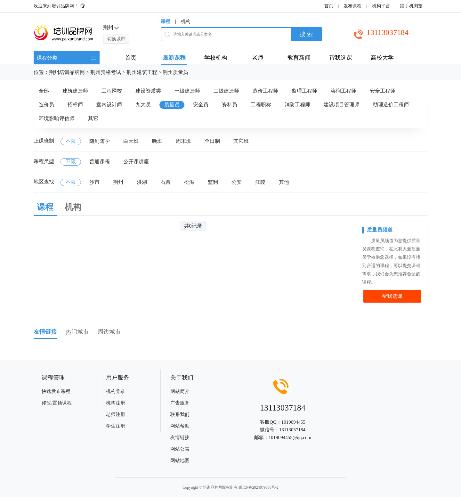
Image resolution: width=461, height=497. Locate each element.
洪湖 (142, 182)
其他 (284, 182)
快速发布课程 (56, 391)
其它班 (241, 141)
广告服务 (180, 402)
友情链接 (180, 437)
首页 (328, 6)
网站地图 (180, 460)
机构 (185, 21)
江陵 (260, 182)
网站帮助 (180, 425)
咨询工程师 (343, 91)
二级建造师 (226, 91)
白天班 (131, 141)
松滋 (189, 182)
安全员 (200, 104)
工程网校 (111, 91)
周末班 (183, 141)
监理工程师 (304, 91)
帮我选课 (392, 296)
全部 (44, 91)
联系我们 (180, 414)
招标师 (75, 104)
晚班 (157, 141)
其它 (93, 118)
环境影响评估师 (57, 118)
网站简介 (180, 391)
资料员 (229, 104)
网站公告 (180, 449)
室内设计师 (109, 104)
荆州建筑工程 (141, 72)
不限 (71, 141)
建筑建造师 (75, 91)
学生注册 (115, 425)
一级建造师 (187, 91)
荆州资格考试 (105, 72)
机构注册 (115, 402)
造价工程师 (265, 91)
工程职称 (261, 104)
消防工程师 (297, 104)
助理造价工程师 (391, 104)
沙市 (94, 182)
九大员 (143, 104)
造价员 (46, 104)
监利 (213, 182)
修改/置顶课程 (57, 402)
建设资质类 (148, 91)
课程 (165, 21)
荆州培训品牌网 (67, 72)
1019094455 (293, 422)
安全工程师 (382, 91)
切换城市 (116, 39)
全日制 (212, 141)
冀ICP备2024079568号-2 (259, 487)
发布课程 (352, 6)
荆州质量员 (175, 72)
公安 (236, 182)
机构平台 (381, 6)
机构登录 (115, 391)
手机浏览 (414, 6)
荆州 (118, 182)
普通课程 (99, 161)
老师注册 (115, 414)
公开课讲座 (136, 161)
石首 (165, 182)
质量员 (172, 104)
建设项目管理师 (342, 104)
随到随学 (99, 141)
